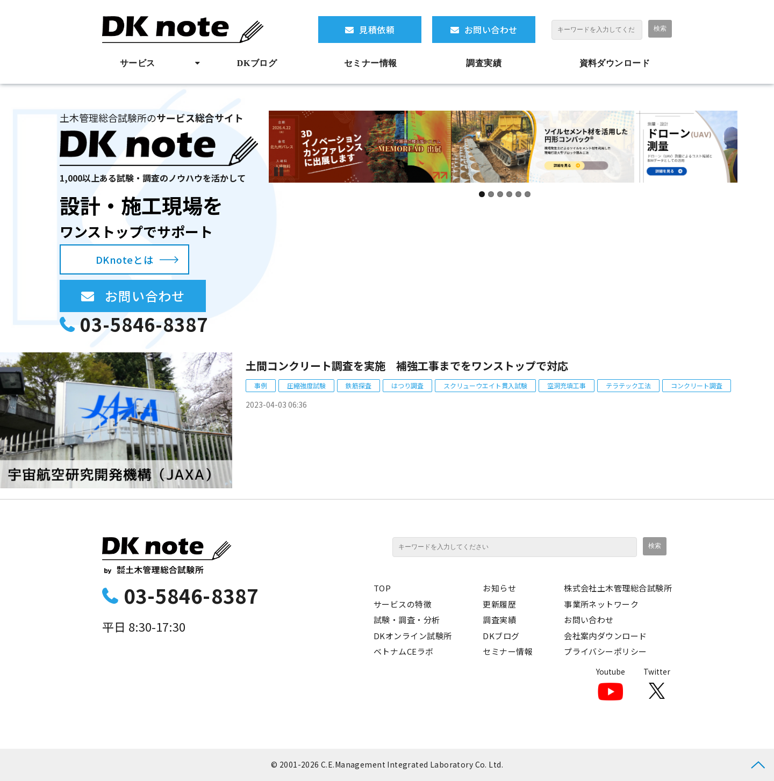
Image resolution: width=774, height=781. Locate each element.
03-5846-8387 (144, 324)
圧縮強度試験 (306, 385)
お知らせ (499, 588)
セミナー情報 (370, 63)
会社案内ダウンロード (605, 635)
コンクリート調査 (696, 385)
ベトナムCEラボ (404, 651)
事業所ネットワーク (601, 604)
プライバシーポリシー (605, 651)
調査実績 (483, 63)
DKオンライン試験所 (413, 635)
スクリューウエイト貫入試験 (485, 385)
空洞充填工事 (566, 385)
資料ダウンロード (614, 63)
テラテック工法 (628, 385)
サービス (137, 63)
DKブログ (257, 63)
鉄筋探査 (358, 385)
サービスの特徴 (403, 604)
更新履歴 (499, 604)
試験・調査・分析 (407, 619)
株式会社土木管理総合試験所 (618, 588)
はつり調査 (407, 385)
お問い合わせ (491, 29)
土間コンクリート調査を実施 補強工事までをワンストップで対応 (407, 365)
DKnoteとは (124, 259)
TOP (382, 588)
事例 (260, 385)
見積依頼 (377, 29)
